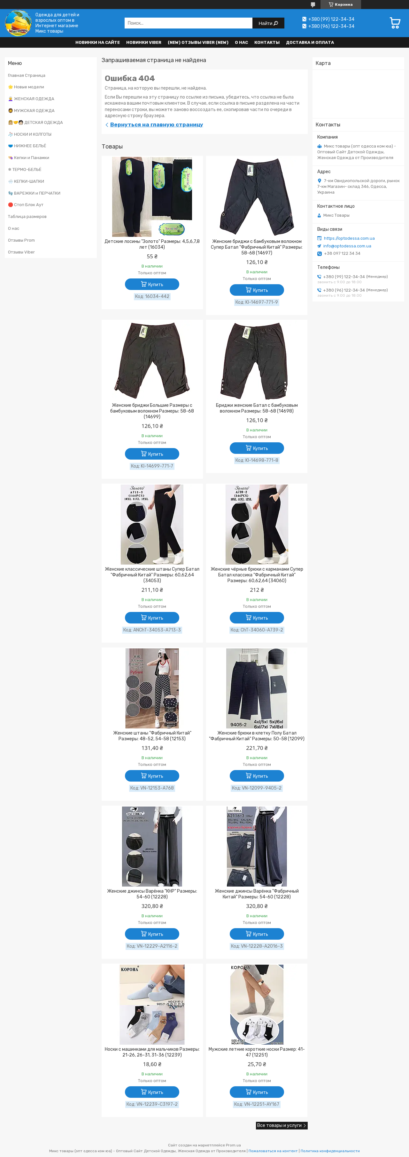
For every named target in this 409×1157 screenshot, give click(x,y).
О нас (241, 42)
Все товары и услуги (279, 1125)
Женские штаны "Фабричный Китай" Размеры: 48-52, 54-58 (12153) (152, 736)
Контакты (267, 42)
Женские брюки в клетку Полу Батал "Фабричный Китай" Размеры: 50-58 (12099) (257, 736)
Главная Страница (26, 75)
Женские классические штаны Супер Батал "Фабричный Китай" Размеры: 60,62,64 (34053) (152, 574)
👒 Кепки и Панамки (28, 157)
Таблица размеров (27, 216)
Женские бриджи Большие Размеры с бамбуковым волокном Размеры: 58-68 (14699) (152, 411)
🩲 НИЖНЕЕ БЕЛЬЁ (27, 145)
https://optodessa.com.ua (349, 238)
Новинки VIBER (143, 42)
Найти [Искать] (266, 23)
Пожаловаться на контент (273, 1151)
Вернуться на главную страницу (156, 124)
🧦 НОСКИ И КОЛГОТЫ (29, 134)
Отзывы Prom (21, 240)
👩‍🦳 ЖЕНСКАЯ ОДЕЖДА (31, 98)
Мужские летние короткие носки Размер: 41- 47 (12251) (257, 1052)
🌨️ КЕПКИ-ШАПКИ (26, 181)
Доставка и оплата (310, 42)
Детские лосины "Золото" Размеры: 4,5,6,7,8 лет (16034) (152, 244)
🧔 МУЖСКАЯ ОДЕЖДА (31, 110)
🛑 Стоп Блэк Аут (25, 204)
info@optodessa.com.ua (347, 246)
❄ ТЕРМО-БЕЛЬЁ (25, 169)
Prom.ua (233, 1145)
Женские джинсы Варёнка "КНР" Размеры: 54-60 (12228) (152, 894)
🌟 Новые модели (26, 86)
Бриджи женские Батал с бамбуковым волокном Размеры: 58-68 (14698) (257, 408)
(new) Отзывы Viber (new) (198, 42)
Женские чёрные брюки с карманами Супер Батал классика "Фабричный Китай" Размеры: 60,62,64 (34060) (257, 574)
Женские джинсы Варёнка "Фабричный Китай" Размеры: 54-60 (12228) (257, 894)
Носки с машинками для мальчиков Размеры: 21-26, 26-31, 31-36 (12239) (152, 1052)
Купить (155, 284)
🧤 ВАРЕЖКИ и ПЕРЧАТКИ (34, 193)
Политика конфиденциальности (330, 1151)
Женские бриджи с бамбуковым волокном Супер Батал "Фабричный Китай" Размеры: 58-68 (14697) (257, 247)
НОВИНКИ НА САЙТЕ (97, 42)
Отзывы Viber (21, 252)
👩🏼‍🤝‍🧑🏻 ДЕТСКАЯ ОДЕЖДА (35, 122)
